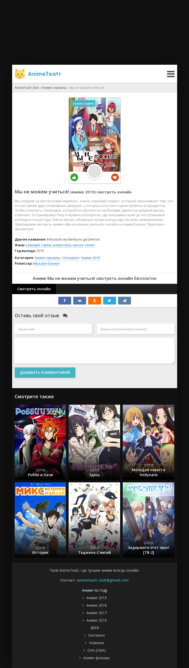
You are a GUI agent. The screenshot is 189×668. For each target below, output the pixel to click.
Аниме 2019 (90, 257)
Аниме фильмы (96, 657)
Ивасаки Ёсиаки (46, 263)
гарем (46, 245)
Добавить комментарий (45, 372)
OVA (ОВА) (96, 650)
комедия (33, 245)
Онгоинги (70, 257)
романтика (62, 245)
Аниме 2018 (96, 605)
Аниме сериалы (47, 257)
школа (78, 245)
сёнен (90, 245)
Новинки (96, 642)
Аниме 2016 (96, 620)
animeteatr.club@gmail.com (103, 580)
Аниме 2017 (96, 612)
